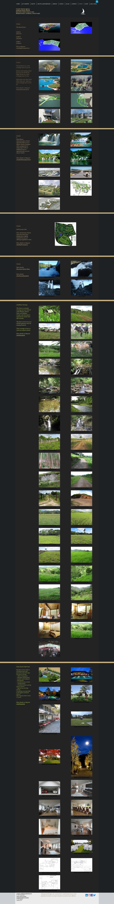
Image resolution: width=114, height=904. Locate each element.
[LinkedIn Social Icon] (86, 895)
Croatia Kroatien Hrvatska (22, 897)
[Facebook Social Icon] (92, 895)
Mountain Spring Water (23, 269)
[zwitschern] (94, 895)
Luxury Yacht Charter (21, 896)
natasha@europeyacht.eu (23, 48)
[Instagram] (89, 895)
